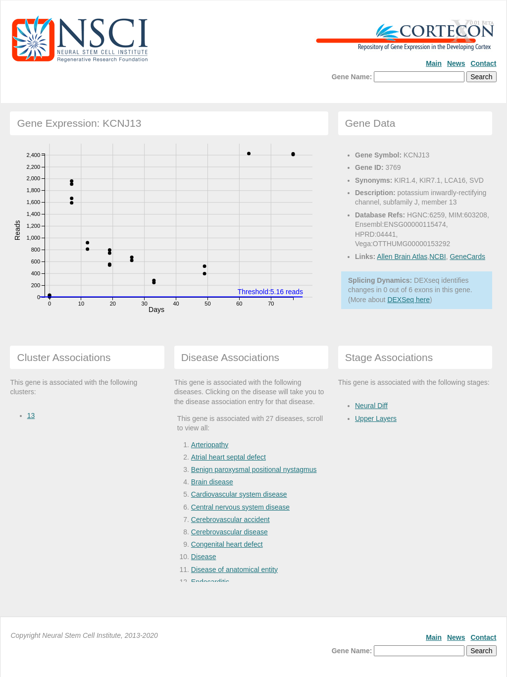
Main (434, 63)
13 (31, 415)
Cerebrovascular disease (229, 532)
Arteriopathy (209, 445)
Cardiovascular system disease (239, 494)
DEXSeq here (408, 300)
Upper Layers (376, 418)
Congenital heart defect (227, 544)
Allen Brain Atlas (402, 256)
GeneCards (467, 256)
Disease (203, 557)
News (456, 63)
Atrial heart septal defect (228, 457)
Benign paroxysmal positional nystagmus (254, 469)
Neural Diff (371, 406)
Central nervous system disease (240, 507)
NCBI (437, 256)
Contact (483, 63)
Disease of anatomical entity (234, 569)
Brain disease (212, 482)
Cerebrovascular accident (230, 519)
